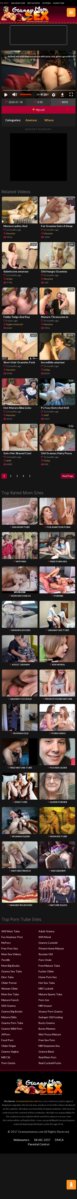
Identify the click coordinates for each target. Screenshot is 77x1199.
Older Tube (58, 3)
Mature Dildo (9, 1017)
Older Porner (9, 983)
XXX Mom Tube (18, 3)
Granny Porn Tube (12, 1023)
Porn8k (5, 960)
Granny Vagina (10, 1052)
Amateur (31, 120)
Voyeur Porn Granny (50, 1012)
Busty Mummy (46, 1029)
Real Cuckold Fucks (49, 1063)
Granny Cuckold (47, 943)
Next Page (66, 476)
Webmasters (21, 1140)
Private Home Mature (51, 949)
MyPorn (46, 3)
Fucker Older (46, 972)
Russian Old (45, 954)
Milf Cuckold (45, 989)
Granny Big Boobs (12, 1012)
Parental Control (38, 1144)
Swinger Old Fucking (50, 1017)
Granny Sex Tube (11, 972)
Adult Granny (46, 931)
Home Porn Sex (47, 977)
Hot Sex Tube (46, 983)
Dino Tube (7, 977)
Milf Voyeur (45, 1006)
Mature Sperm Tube (50, 994)
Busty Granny (46, 1023)
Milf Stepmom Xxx (49, 1046)
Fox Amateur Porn (12, 937)
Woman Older (9, 989)
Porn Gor (43, 1000)
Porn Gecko (8, 1063)
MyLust (38, 109)
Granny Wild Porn (11, 1029)
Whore (49, 120)
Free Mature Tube (49, 966)
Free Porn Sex (9, 949)
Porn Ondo (45, 960)
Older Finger (8, 1046)
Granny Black (46, 1052)
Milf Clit (5, 1057)
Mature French (10, 1000)
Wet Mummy (33, 3)
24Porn (5, 1035)
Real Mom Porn (47, 1057)
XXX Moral (44, 937)
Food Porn (7, 1040)
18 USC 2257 (42, 1140)
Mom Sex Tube (10, 994)
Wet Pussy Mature (49, 1035)
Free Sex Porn (46, 1040)
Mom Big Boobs (10, 966)
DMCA (59, 1140)
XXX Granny (8, 1006)
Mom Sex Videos (11, 954)
